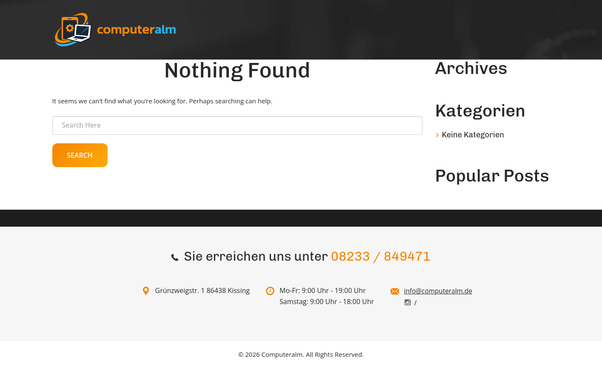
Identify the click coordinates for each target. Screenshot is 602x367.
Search (80, 155)
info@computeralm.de (439, 291)
